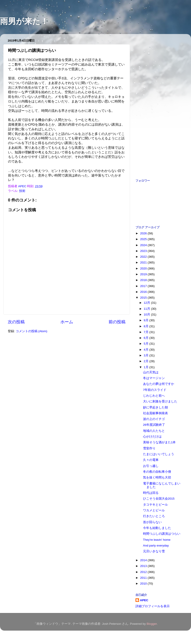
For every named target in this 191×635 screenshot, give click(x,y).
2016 (144, 291)
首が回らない (152, 522)
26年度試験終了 (154, 424)
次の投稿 (16, 322)
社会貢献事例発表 (155, 413)
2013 (144, 566)
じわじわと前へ (154, 395)
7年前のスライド (155, 390)
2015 (144, 297)
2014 (144, 560)
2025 (144, 239)
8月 (146, 326)
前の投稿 (117, 322)
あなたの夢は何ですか (158, 384)
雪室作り (149, 448)
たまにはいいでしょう (158, 454)
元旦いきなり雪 (154, 551)
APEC (144, 600)
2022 (144, 256)
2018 (144, 280)
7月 (146, 332)
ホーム (66, 322)
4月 (146, 349)
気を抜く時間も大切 (157, 477)
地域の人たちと (154, 430)
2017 (144, 286)
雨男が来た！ (24, 21)
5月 (146, 343)
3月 (146, 355)
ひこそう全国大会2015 (159, 498)
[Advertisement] (153, 104)
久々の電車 (151, 460)
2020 (144, 268)
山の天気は (151, 372)
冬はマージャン (154, 378)
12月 (147, 302)
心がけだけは (152, 436)
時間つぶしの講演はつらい (161, 533)
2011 (144, 577)
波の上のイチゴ (154, 419)
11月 (147, 308)
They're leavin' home (157, 539)
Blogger (152, 623)
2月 (146, 361)
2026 (144, 233)
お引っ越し (151, 466)
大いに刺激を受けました (160, 401)
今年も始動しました (157, 528)
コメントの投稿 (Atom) (31, 331)
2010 (144, 583)
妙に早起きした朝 (155, 407)
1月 (146, 367)
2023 (144, 251)
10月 (147, 314)
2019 (144, 274)
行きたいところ (154, 516)
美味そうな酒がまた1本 (159, 442)
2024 (144, 245)
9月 (146, 320)
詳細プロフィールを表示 (152, 606)
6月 (146, 338)
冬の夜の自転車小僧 (157, 471)
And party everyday (156, 545)
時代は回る (151, 492)
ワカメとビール (154, 510)
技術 (22, 191)
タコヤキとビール (155, 504)
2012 (144, 572)
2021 (144, 262)
